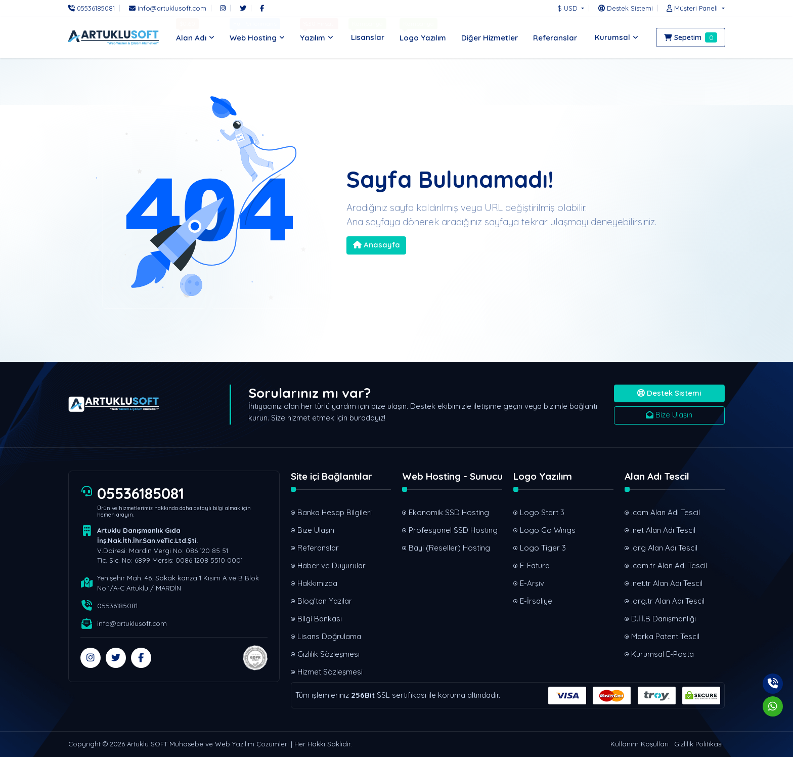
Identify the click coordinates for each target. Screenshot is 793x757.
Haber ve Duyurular (331, 565)
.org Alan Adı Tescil (664, 548)
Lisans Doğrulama (329, 636)
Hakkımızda (317, 583)
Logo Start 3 (542, 512)
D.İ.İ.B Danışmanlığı (663, 618)
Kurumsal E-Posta (662, 654)
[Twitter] (243, 8)
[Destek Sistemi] (625, 8)
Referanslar (318, 548)
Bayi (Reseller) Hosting (449, 548)
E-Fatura (535, 565)
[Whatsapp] (773, 706)
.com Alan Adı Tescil (665, 512)
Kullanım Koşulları (639, 744)
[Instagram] (223, 8)
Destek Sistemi (669, 393)
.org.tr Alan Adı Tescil (667, 601)
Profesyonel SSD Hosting (453, 530)
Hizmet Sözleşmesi (330, 672)
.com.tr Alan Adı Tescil (669, 565)
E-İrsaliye (536, 601)
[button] (693, 8)
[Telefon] (94, 8)
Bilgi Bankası (319, 618)
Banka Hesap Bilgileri (334, 512)
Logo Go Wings (548, 530)
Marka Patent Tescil (665, 636)
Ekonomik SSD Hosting (449, 512)
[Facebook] (262, 8)
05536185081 (140, 493)
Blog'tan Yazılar (324, 601)
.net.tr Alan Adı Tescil (666, 583)
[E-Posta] (167, 8)
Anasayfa (376, 244)
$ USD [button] (568, 8)
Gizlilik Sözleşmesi (328, 654)
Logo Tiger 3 (543, 548)
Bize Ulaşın (669, 414)
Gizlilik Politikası (698, 744)
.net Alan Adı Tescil (663, 530)
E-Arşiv (532, 583)
